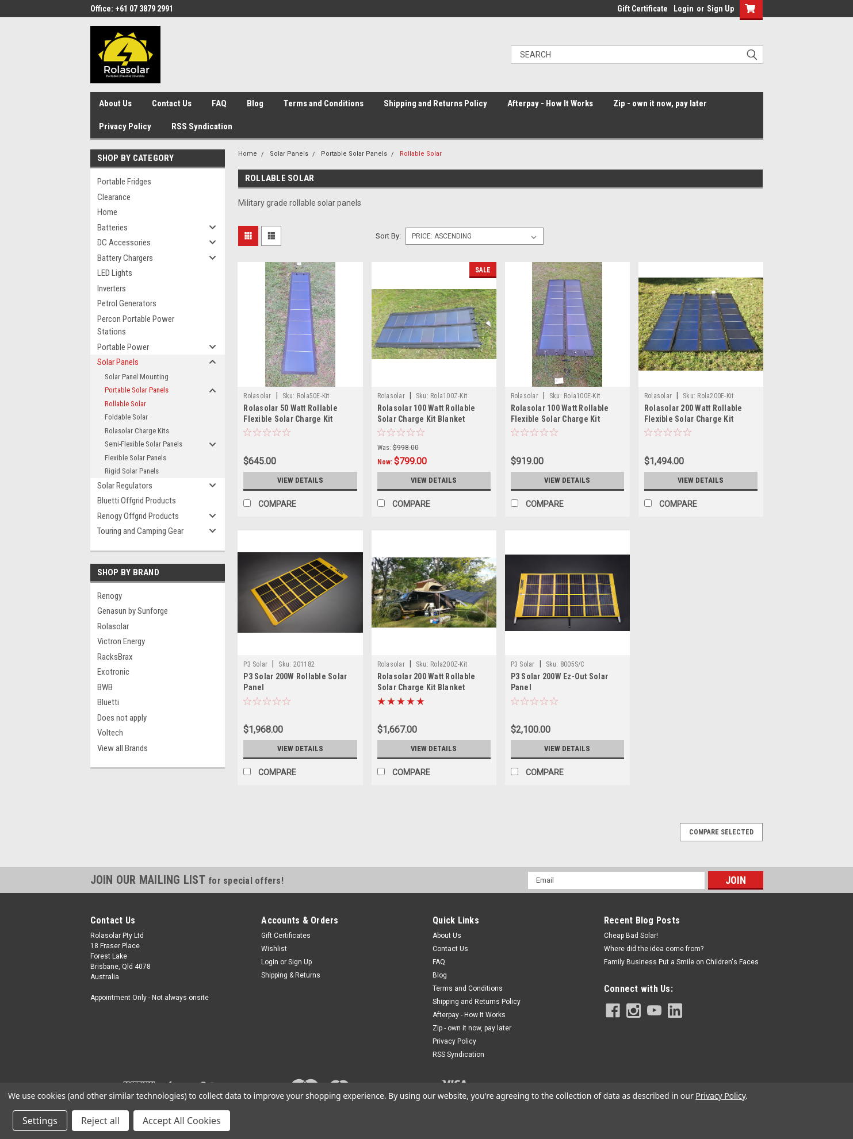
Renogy (109, 596)
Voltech (110, 733)
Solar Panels (118, 362)
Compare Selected (721, 832)
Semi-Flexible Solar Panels (143, 444)
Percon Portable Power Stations (135, 325)
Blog (255, 103)
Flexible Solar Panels (135, 457)
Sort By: (388, 236)
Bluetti (108, 702)
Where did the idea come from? (653, 949)
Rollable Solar (125, 403)
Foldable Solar (126, 417)
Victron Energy (121, 641)
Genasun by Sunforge (132, 611)
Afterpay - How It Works (550, 103)
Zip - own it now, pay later (660, 103)
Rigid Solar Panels (132, 471)
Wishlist (274, 949)
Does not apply (122, 718)
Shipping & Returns (290, 975)
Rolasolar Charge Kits (137, 430)
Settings (40, 1120)
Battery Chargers (125, 258)
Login (684, 8)
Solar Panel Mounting (137, 376)
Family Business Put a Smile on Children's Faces (681, 962)
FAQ (219, 103)
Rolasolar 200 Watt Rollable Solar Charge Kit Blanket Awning (426, 687)
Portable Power (123, 347)
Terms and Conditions (324, 103)
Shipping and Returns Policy (435, 103)
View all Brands (122, 748)
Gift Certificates (286, 936)
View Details (300, 480)
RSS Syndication (201, 126)
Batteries (112, 227)
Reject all (100, 1120)
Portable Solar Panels (137, 390)
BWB (105, 687)
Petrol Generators (126, 303)
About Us (115, 103)
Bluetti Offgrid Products (136, 500)
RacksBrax (115, 657)
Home (107, 212)
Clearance (114, 197)
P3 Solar (255, 664)
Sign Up (720, 8)
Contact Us (172, 103)
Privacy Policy (125, 126)
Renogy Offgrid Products (138, 516)
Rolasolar (113, 626)
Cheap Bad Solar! (631, 936)
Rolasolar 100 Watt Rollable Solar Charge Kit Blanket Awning (426, 418)
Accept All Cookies (182, 1120)
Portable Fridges (124, 181)
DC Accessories (124, 242)
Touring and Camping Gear (140, 531)
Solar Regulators (124, 485)
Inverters (111, 288)
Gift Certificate (642, 8)
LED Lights (114, 273)
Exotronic (113, 672)
